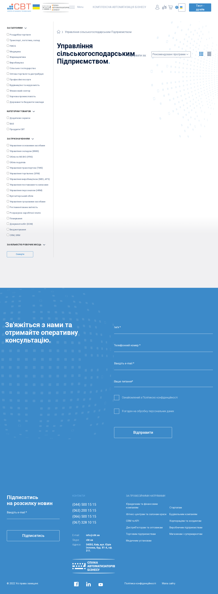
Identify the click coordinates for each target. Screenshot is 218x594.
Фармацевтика (18, 57)
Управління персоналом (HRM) (26, 190)
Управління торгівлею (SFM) (25, 173)
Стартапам (175, 507)
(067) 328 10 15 (84, 522)
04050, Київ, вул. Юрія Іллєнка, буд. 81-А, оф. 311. (99, 547)
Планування (16, 218)
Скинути (20, 254)
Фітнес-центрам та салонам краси (146, 514)
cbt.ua (89, 540)
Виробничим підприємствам (185, 527)
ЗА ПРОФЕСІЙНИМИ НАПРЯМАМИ (145, 495)
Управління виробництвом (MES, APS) (30, 179)
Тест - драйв (200, 7)
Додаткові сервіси (20, 118)
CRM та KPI (132, 520)
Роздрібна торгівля (20, 34)
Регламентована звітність (24, 207)
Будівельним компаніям (183, 514)
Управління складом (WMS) (24, 151)
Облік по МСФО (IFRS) (21, 156)
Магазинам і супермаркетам (185, 534)
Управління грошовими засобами (27, 201)
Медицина (15, 51)
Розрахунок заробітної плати (25, 213)
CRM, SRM (15, 235)
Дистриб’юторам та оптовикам (144, 527)
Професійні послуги (20, 79)
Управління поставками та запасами (29, 184)
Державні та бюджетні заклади (27, 102)
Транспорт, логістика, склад (25, 40)
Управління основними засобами (27, 145)
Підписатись (33, 535)
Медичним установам (138, 540)
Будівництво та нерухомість (25, 85)
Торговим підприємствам (141, 534)
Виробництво (17, 62)
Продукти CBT (17, 129)
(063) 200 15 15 (84, 510)
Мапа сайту (168, 583)
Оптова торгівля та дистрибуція (26, 74)
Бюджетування (18, 229)
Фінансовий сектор (20, 91)
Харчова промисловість (23, 96)
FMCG (13, 46)
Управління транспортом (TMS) (26, 168)
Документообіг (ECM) (21, 224)
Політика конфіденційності (140, 583)
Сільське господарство (23, 68)
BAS (12, 123)
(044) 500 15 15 (84, 504)
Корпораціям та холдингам (185, 520)
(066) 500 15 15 (84, 516)
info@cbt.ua (93, 535)
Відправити (143, 432)
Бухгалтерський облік (21, 196)
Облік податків (18, 162)
